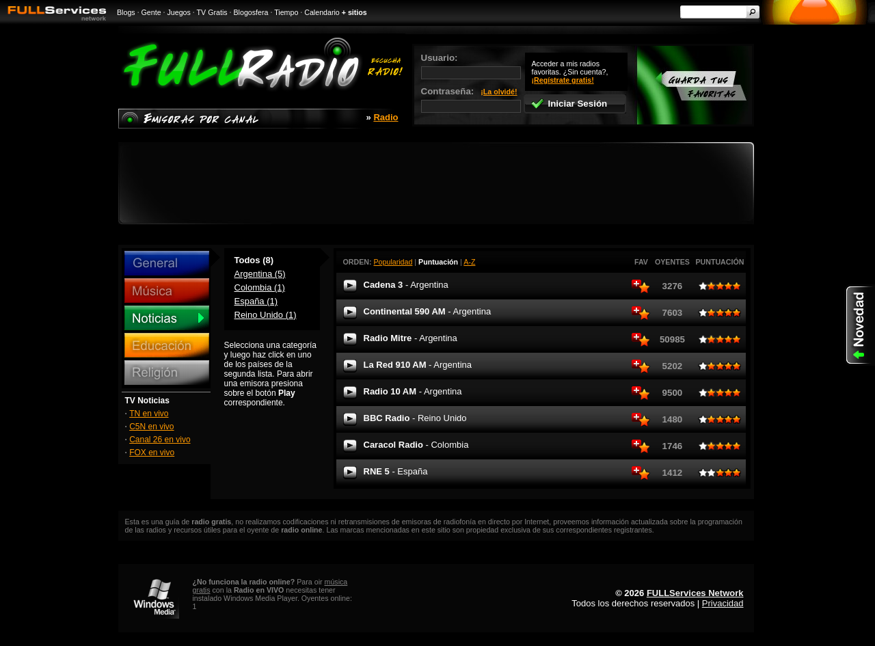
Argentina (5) (260, 274)
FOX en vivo (151, 452)
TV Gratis (212, 12)
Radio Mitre (410, 338)
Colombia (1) (259, 287)
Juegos (179, 12)
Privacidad (723, 603)
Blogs (126, 12)
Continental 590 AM (428, 311)
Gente (151, 12)
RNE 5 (396, 471)
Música (166, 290)
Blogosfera (251, 12)
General (166, 263)
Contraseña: (471, 99)
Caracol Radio (416, 445)
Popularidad (393, 262)
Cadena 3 (406, 285)
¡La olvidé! (499, 92)
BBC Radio (415, 418)
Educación (166, 345)
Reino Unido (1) (265, 315)
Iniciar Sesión (569, 103)
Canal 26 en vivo (159, 439)
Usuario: (471, 66)
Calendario (322, 12)
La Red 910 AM (418, 365)
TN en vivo (148, 413)
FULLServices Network (695, 593)
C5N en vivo (151, 426)
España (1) (256, 301)
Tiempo (286, 12)
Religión (166, 372)
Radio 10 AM (413, 391)
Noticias (166, 318)
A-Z (469, 262)
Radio (385, 117)
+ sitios (354, 12)
